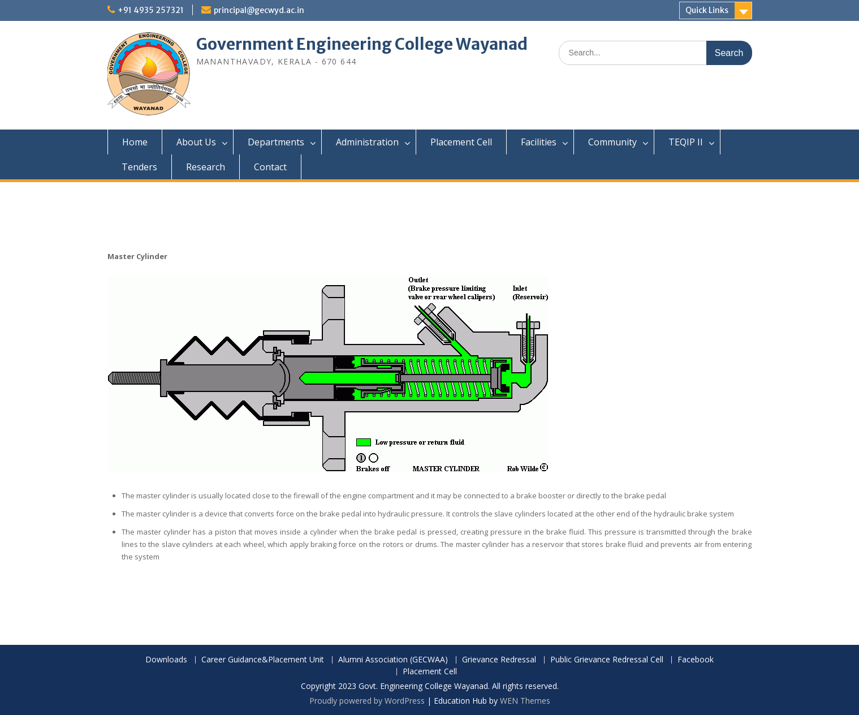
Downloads (166, 660)
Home (135, 142)
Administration (367, 142)
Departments (276, 142)
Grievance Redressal (499, 660)
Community (612, 142)
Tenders (139, 167)
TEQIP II (685, 142)
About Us (196, 142)
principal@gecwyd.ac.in (259, 10)
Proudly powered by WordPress (367, 700)
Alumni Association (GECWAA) (393, 660)
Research (205, 167)
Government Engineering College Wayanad (362, 44)
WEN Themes (525, 700)
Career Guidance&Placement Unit (262, 660)
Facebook (695, 660)
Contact (270, 167)
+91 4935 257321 (151, 10)
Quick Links (706, 10)
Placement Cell (461, 142)
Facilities (538, 142)
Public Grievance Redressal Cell (606, 660)
